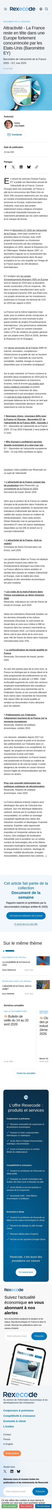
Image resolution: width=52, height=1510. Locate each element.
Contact (7, 1434)
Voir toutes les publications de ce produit (26, 916)
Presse (6, 1439)
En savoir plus (26, 1272)
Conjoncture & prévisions (18, 1410)
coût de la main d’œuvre (19, 397)
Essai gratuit (12, 1453)
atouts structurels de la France (23, 348)
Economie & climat (14, 1421)
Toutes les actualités (26, 1073)
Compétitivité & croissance (19, 1415)
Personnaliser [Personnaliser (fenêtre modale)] (43, 1506)
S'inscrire (39, 1336)
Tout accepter (9, 1506)
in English (8, 1444)
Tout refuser (26, 1506)
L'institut (8, 1426)
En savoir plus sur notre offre (26, 924)
